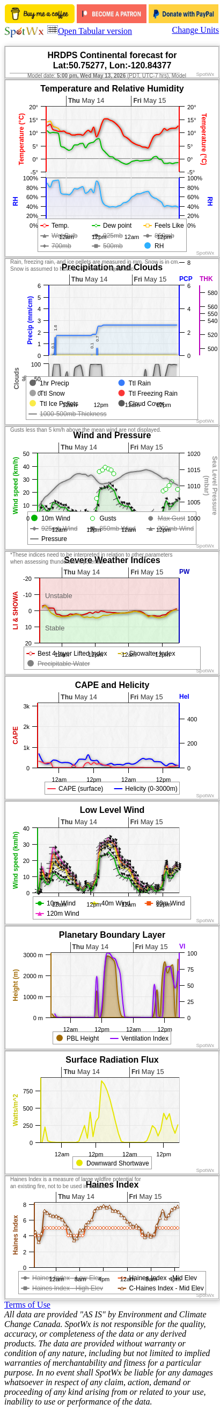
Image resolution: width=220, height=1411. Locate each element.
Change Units (195, 29)
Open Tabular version (89, 31)
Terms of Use (27, 1304)
